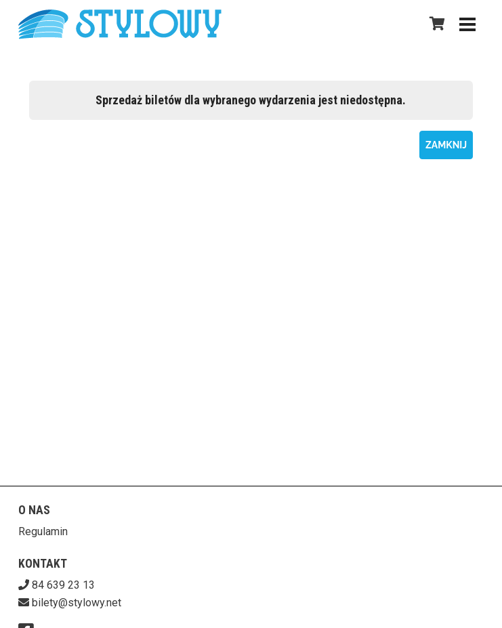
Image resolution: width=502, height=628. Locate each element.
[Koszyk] (435, 23)
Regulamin (43, 531)
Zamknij (446, 145)
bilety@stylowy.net (76, 602)
